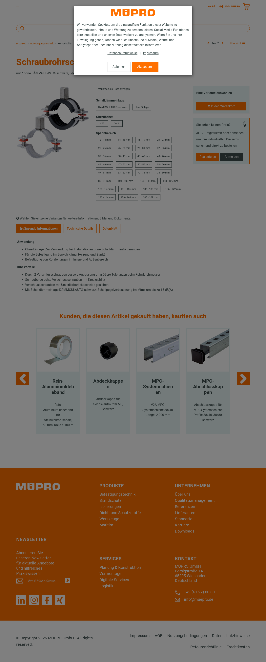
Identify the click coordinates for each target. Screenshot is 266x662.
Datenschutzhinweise (122, 53)
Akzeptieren (145, 67)
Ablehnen (119, 67)
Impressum (151, 53)
